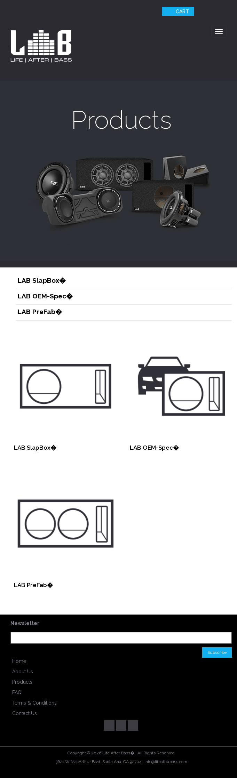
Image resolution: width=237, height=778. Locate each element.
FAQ (17, 692)
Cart (177, 11)
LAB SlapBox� (42, 280)
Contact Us (24, 713)
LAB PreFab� (40, 311)
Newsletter (24, 623)
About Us (22, 671)
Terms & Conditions (34, 703)
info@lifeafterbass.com (165, 761)
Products (22, 682)
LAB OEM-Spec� (45, 296)
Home (19, 661)
